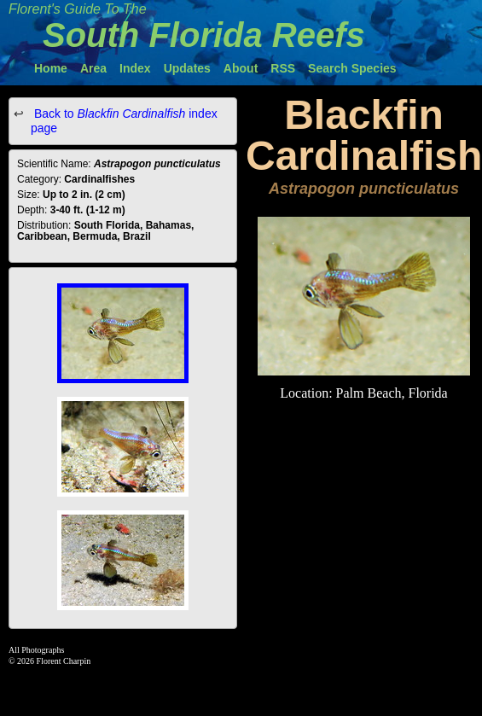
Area (93, 68)
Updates (187, 68)
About (241, 68)
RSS (282, 68)
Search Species (352, 68)
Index (135, 68)
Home (50, 68)
